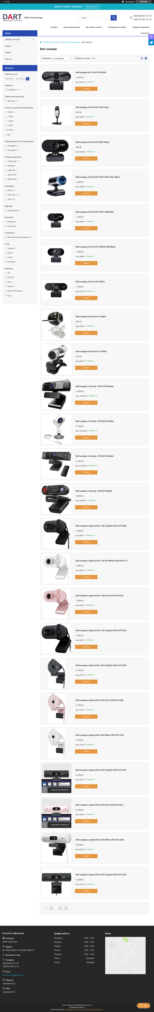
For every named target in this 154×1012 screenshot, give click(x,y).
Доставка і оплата (94, 27)
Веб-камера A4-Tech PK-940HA (91, 72)
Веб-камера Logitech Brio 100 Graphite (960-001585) (101, 526)
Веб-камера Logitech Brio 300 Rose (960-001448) (99, 700)
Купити (86, 89)
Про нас (8, 59)
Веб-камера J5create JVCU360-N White (95, 421)
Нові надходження (72, 27)
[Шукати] (114, 17)
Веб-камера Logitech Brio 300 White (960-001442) (100, 735)
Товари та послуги (50, 42)
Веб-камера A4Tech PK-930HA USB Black (95, 247)
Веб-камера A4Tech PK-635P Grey (92, 107)
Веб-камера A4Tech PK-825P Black (92, 142)
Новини (8, 46)
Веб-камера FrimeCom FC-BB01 (91, 316)
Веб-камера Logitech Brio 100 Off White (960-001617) (101, 560)
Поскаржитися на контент (74, 1010)
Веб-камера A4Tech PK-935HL (90, 281)
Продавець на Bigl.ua (77, 1007)
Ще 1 (9, 135)
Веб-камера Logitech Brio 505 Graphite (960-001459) (101, 874)
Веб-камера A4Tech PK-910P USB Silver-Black (98, 177)
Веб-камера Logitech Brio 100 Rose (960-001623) (99, 595)
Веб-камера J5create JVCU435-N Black (95, 456)
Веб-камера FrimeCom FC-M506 (91, 351)
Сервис (8, 52)
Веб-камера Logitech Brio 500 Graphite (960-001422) (101, 770)
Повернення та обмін (117, 27)
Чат (143, 1005)
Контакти (145, 33)
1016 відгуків (129, 2)
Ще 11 (9, 296)
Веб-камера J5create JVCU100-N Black (95, 386)
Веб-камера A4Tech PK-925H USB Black (95, 212)
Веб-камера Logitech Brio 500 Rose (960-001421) (99, 805)
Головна (53, 27)
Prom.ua (89, 1005)
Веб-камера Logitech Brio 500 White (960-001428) (100, 839)
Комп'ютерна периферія (70, 42)
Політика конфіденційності (93, 1010)
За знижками (92, 6)
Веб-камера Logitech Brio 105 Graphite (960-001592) (101, 630)
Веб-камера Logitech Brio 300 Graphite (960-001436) (101, 665)
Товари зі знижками (140, 27)
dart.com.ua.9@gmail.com (12, 975)
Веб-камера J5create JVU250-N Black (94, 491)
